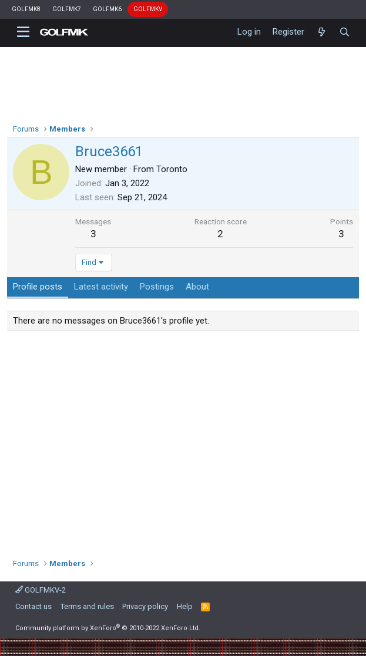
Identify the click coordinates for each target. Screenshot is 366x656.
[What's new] (321, 32)
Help (185, 606)
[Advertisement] (182, 440)
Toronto (171, 169)
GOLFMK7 (66, 9)
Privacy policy (145, 606)
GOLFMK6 (107, 9)
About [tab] (197, 286)
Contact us (33, 606)
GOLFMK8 (26, 9)
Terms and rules (87, 606)
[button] (23, 32)
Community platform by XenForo (107, 628)
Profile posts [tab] (37, 286)
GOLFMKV (147, 9)
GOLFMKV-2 (40, 590)
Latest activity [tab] (101, 286)
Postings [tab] (157, 286)
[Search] (344, 32)
